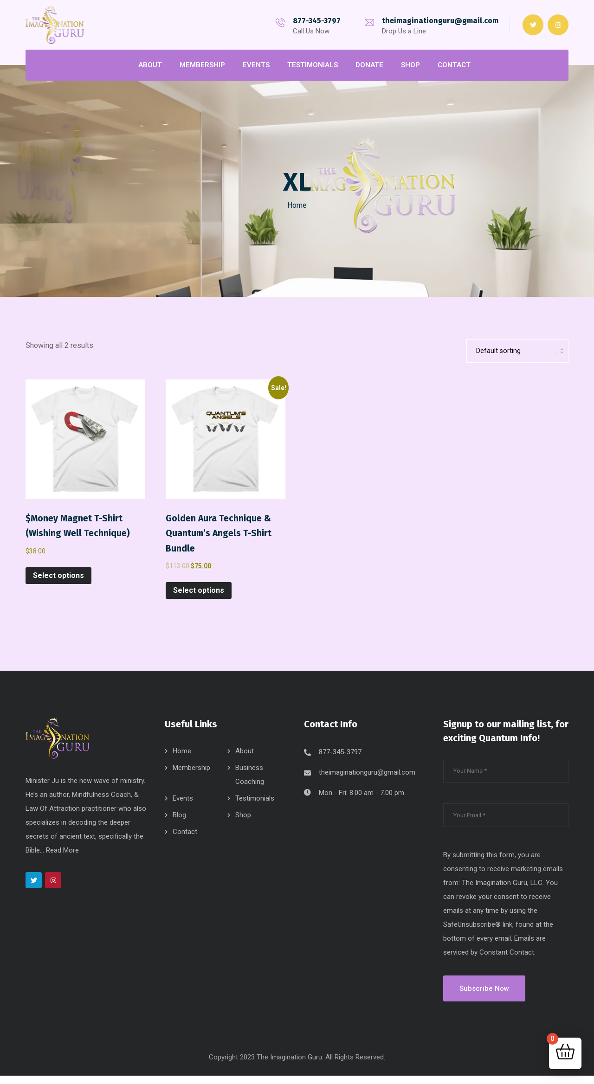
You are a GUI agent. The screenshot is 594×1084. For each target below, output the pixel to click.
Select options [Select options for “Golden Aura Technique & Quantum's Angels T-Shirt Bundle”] (198, 594)
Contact (185, 840)
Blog (179, 823)
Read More (62, 858)
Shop (243, 823)
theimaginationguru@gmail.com (440, 20)
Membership (191, 776)
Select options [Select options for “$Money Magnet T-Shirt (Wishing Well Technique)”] (58, 579)
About (244, 759)
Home (297, 205)
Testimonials (254, 806)
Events (183, 806)
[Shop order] (517, 355)
